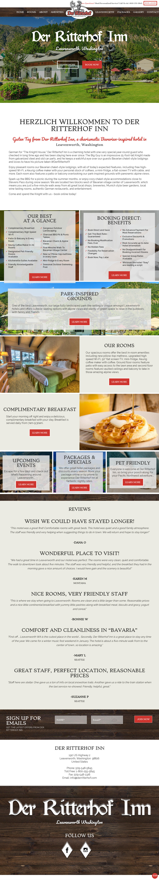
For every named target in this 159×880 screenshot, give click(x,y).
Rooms (31, 12)
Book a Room (150, 3)
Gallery (138, 12)
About (43, 12)
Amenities (57, 12)
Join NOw (143, 719)
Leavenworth (104, 12)
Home (20, 12)
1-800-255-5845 (135, 3)
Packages (123, 12)
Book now (92, 64)
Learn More (67, 64)
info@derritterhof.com (83, 777)
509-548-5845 (83, 768)
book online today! (65, 194)
